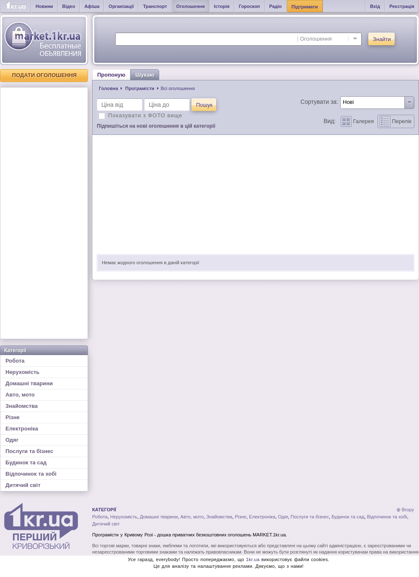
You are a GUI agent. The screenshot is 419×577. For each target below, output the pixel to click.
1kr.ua (253, 559)
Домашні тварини (29, 383)
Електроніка (21, 428)
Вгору (408, 509)
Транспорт (155, 6)
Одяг (11, 440)
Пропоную (111, 75)
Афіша (91, 6)
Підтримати (305, 6)
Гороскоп (249, 6)
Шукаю (144, 75)
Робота (15, 361)
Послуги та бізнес (29, 451)
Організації (121, 6)
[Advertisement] (44, 213)
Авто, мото (20, 395)
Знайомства (21, 406)
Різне (12, 417)
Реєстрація (401, 6)
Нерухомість (22, 372)
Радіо (275, 6)
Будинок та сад (26, 462)
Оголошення (190, 6)
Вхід (375, 6)
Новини (44, 6)
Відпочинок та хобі (31, 474)
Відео (68, 6)
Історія (222, 6)
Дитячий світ (23, 485)
